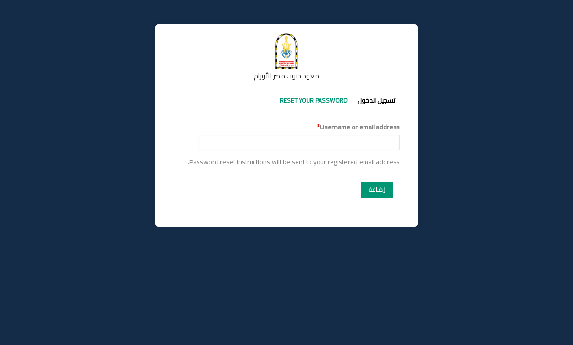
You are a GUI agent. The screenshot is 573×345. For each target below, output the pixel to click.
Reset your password (314, 100)
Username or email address (360, 127)
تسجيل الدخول (376, 100)
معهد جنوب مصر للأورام (286, 75)
